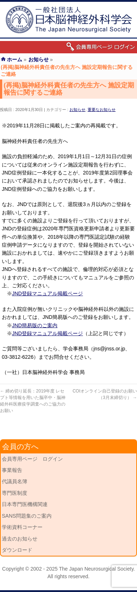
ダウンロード (17, 550)
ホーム (14, 59)
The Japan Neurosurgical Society (96, 569)
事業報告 (12, 470)
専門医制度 (14, 493)
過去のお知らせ (19, 539)
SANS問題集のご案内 (27, 516)
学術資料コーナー (22, 527)
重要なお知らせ (102, 109)
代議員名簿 (14, 481)
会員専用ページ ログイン (32, 459)
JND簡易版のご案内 (34, 325)
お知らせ (77, 109)
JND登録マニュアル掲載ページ (47, 293)
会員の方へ (20, 447)
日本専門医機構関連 (25, 504)
